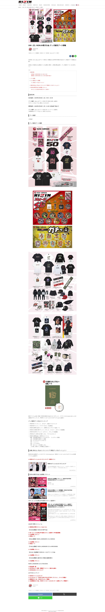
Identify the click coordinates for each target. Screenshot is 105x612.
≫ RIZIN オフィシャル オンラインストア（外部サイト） (42, 459)
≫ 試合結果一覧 (32, 566)
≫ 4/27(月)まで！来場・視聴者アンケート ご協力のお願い (42, 568)
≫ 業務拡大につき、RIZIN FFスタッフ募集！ (39, 579)
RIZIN (34, 50)
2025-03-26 (35, 48)
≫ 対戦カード (31, 536)
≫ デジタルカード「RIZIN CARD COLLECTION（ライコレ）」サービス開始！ (47, 577)
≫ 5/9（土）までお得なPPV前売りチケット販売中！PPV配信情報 (44, 532)
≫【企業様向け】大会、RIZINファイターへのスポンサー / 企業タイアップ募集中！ (48, 580)
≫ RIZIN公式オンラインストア (35, 570)
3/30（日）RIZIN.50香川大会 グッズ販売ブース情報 (47, 45)
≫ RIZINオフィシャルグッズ (35, 575)
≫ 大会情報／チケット (33, 534)
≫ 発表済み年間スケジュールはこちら (37, 527)
